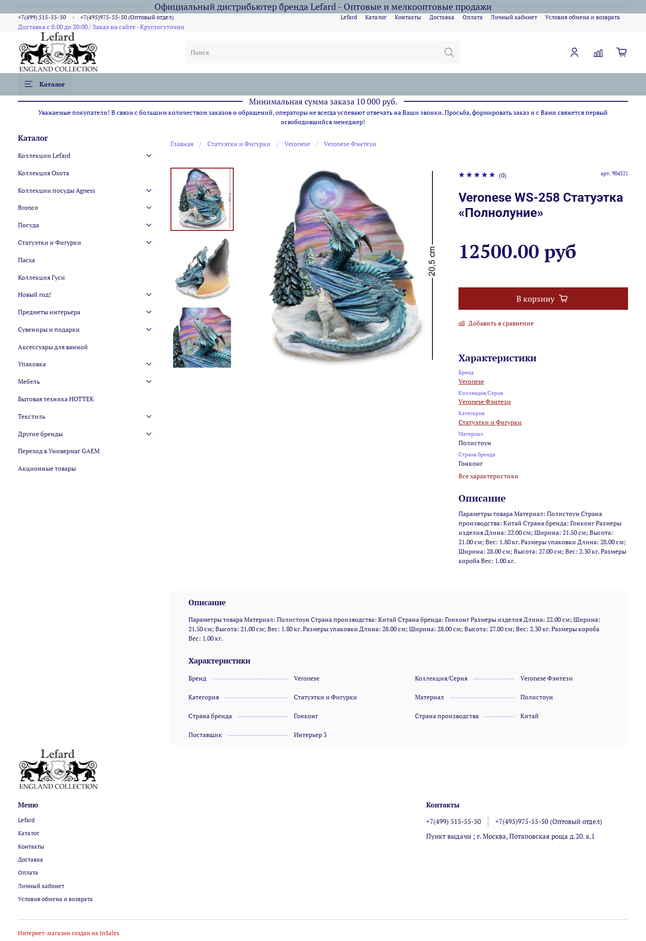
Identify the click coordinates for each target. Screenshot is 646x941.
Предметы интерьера (49, 312)
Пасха (26, 260)
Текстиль (31, 416)
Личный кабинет (514, 17)
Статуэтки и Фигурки (239, 143)
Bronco (28, 207)
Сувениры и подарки (49, 329)
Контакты (408, 17)
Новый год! (34, 294)
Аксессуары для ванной (53, 347)
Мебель (29, 381)
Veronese (297, 143)
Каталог (376, 17)
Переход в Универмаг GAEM (59, 451)
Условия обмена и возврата (582, 17)
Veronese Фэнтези (350, 143)
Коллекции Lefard (44, 155)
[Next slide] (201, 357)
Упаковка (32, 364)
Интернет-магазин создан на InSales (68, 933)
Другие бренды (40, 433)
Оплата (473, 17)
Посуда (28, 225)
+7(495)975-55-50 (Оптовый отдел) (127, 17)
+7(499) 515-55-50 (42, 17)
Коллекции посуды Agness (56, 190)
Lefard (348, 17)
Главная (181, 143)
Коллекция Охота (43, 173)
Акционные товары (47, 468)
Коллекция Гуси (41, 277)
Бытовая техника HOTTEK (56, 399)
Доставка (441, 17)
